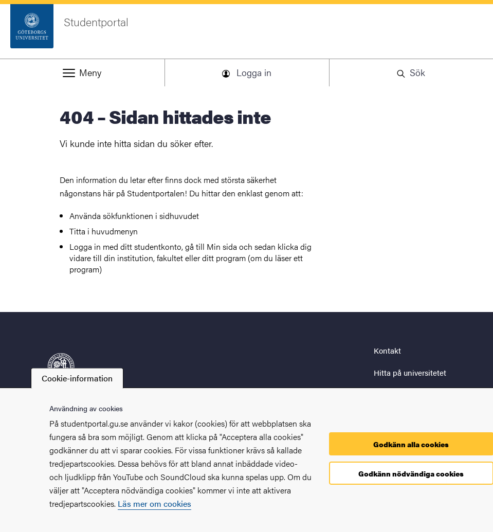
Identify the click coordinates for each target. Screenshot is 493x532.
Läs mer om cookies (154, 503)
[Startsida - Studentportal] (246, 31)
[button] (82, 72)
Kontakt (387, 350)
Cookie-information (77, 378)
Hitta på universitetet (410, 372)
